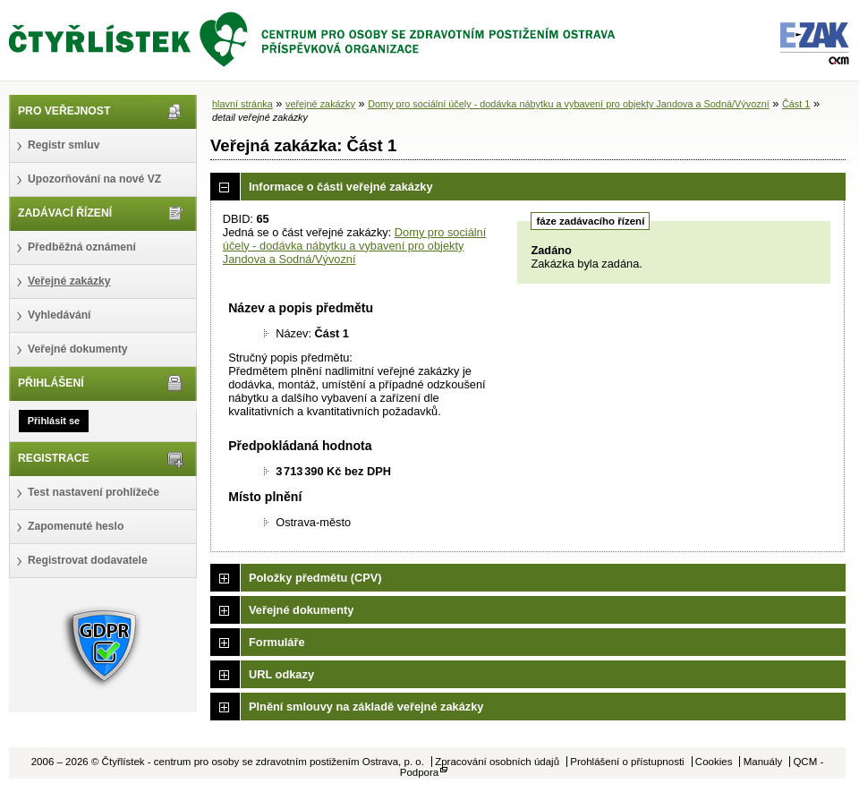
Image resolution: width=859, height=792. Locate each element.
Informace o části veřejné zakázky (341, 186)
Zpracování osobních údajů (497, 761)
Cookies (714, 761)
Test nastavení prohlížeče (93, 492)
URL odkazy (281, 674)
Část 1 (796, 103)
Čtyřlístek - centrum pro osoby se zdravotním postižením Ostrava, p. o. (313, 40)
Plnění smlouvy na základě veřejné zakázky (366, 706)
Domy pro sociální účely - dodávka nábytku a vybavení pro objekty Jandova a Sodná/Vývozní (569, 103)
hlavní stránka (242, 103)
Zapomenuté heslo (75, 526)
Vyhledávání (59, 315)
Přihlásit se (54, 420)
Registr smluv (63, 145)
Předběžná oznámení (82, 247)
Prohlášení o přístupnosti (627, 761)
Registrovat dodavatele (88, 560)
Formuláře (277, 642)
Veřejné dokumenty (77, 349)
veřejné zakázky (320, 103)
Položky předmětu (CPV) (315, 577)
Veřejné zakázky (69, 281)
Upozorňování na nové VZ (94, 179)
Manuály (763, 761)
